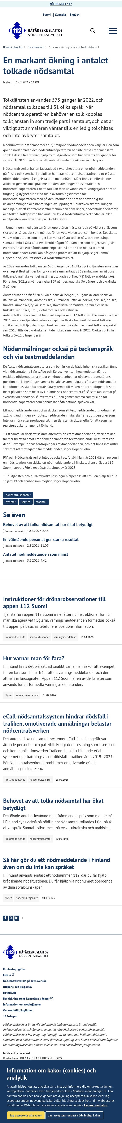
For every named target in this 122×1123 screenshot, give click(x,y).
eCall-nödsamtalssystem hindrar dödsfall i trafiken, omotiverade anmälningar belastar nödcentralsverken (57, 723)
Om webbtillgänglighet (18, 1010)
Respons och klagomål (17, 987)
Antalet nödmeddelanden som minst (35, 554)
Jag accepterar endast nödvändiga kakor (74, 1115)
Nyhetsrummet (35, 47)
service (25, 502)
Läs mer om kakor (96, 1105)
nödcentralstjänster (18, 495)
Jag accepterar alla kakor (26, 1115)
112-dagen (10, 1016)
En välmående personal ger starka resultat (41, 539)
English (75, 15)
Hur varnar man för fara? (33, 658)
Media (8, 975)
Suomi (48, 15)
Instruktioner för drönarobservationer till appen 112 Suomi (54, 602)
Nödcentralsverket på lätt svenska (25, 981)
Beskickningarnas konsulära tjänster (28, 998)
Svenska (61, 15)
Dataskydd (10, 993)
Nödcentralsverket (13, 47)
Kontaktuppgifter (14, 969)
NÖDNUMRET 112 (61, 4)
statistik (41, 502)
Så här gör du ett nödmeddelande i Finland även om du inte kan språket (56, 863)
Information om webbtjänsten (22, 1004)
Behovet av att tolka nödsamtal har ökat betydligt (48, 524)
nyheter (11, 502)
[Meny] (114, 30)
